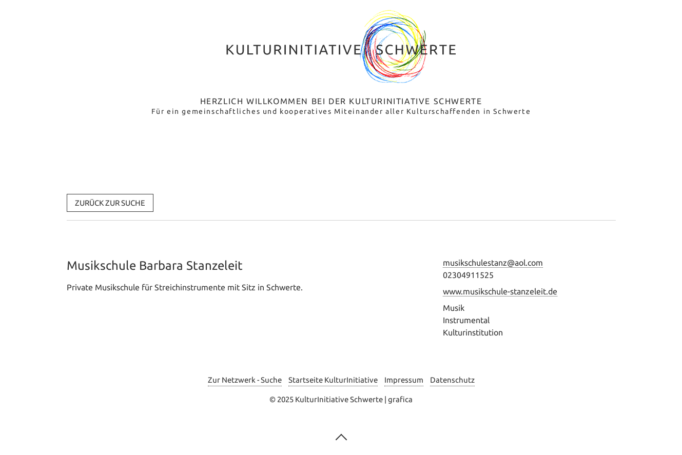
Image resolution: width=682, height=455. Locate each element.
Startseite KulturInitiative (333, 379)
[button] (110, 203)
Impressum (403, 379)
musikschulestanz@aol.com (493, 262)
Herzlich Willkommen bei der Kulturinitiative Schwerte (341, 101)
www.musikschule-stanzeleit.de (500, 291)
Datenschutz (452, 379)
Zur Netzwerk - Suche (245, 379)
